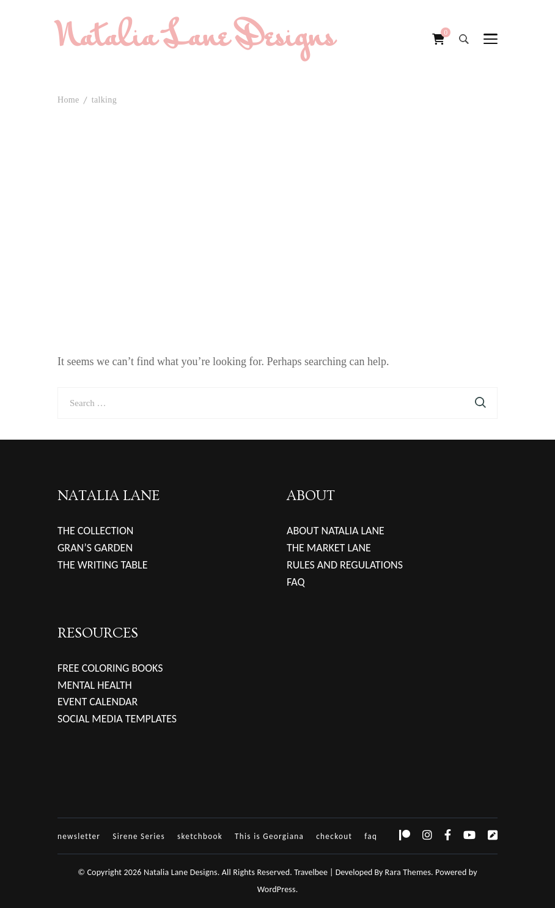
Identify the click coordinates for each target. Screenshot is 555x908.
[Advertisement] (277, 219)
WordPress (276, 889)
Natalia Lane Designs (196, 39)
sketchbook (199, 836)
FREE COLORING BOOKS (110, 668)
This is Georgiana (269, 836)
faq (370, 836)
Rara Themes (408, 872)
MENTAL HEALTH (94, 685)
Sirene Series (138, 836)
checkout (334, 836)
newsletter (78, 836)
